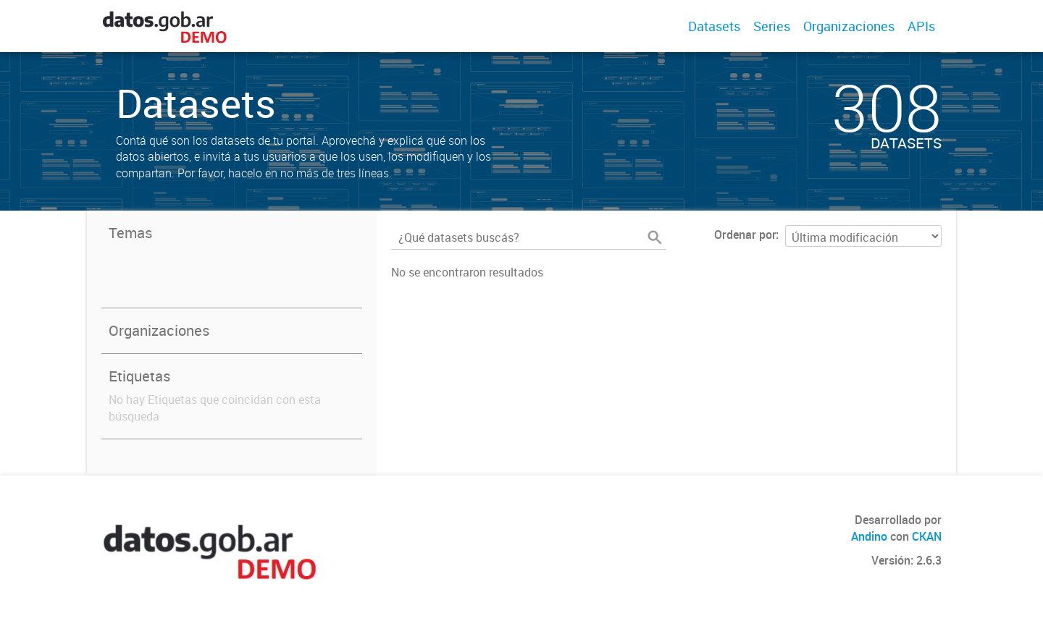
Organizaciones (849, 26)
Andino (869, 536)
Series (771, 26)
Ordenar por (745, 234)
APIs (921, 26)
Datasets (714, 26)
